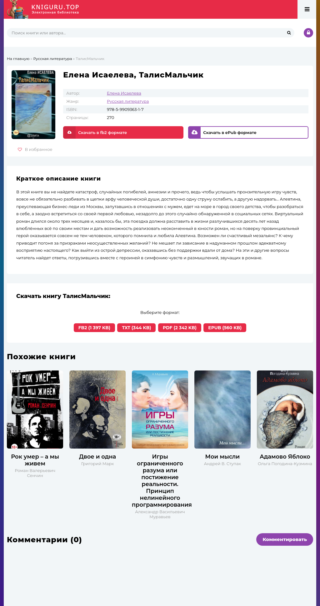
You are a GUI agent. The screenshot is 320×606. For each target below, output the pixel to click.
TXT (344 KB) (136, 327)
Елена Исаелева (124, 93)
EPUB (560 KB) (225, 327)
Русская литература (128, 101)
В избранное (35, 149)
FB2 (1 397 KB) (94, 327)
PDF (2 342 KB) (180, 327)
